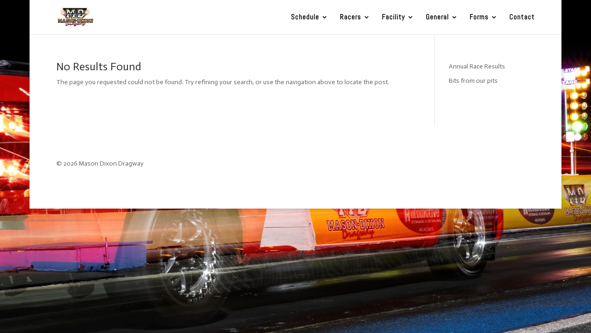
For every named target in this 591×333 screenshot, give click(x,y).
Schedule (305, 17)
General (437, 17)
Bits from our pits (473, 81)
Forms (479, 17)
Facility (393, 17)
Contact (522, 17)
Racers (350, 17)
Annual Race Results (477, 66)
